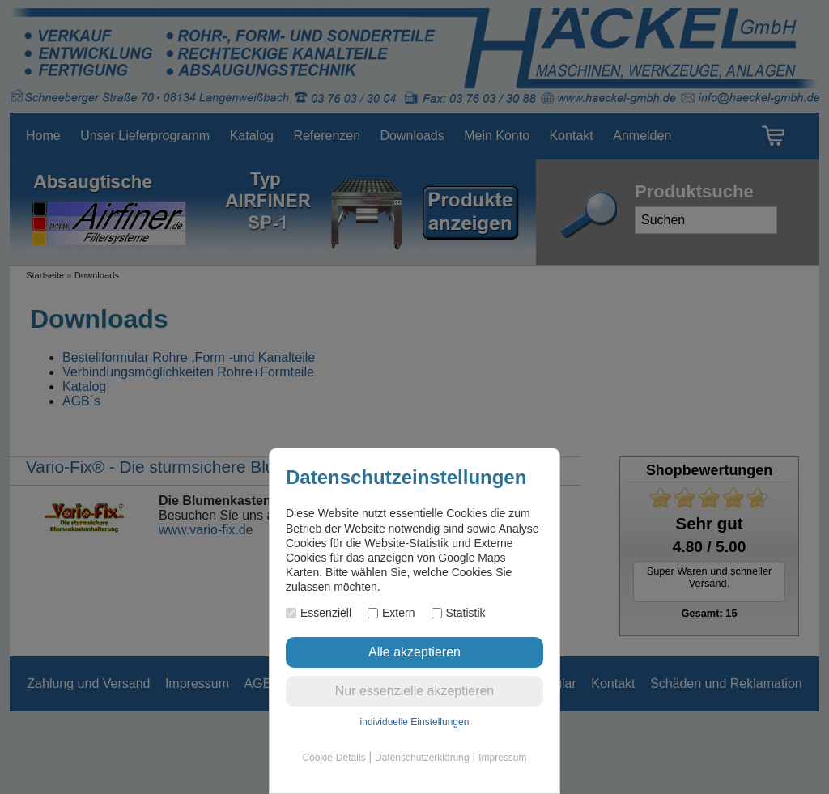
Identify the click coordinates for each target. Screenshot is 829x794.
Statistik (459, 612)
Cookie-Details (334, 757)
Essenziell (318, 612)
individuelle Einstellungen (415, 722)
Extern (391, 612)
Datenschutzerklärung (422, 757)
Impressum (502, 757)
